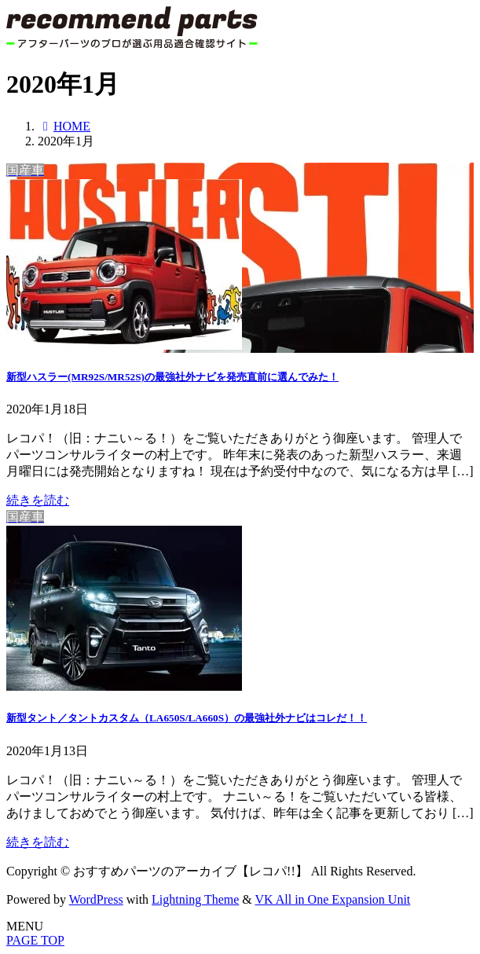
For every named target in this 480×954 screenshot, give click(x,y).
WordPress (96, 899)
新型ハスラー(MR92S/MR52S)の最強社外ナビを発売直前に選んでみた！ (172, 377)
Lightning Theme (195, 899)
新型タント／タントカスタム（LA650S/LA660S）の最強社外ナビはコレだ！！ (186, 718)
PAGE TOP (35, 940)
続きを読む (37, 500)
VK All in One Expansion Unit (333, 899)
